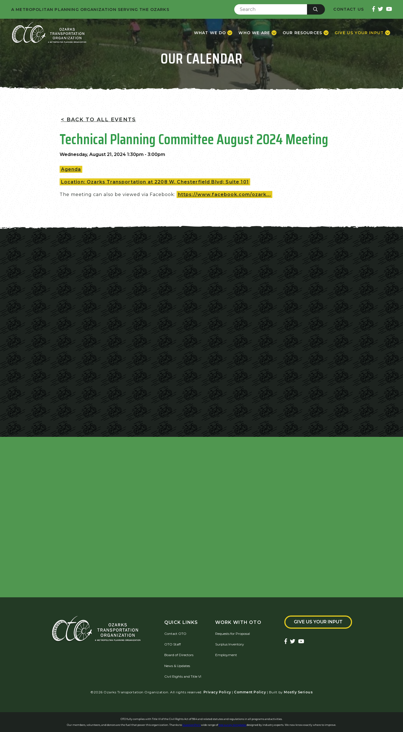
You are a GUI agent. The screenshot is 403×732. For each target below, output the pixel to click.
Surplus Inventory (229, 644)
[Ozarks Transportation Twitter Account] (380, 9)
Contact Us (348, 9)
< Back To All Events (98, 119)
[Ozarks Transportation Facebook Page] (373, 9)
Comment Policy (250, 692)
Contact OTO (175, 633)
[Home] (49, 33)
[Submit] (316, 9)
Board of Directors (178, 655)
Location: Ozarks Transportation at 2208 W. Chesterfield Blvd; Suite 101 (155, 182)
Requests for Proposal (232, 633)
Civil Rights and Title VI (182, 676)
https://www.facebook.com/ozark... (224, 194)
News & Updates (177, 666)
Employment (226, 655)
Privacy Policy (217, 692)
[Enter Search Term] (270, 9)
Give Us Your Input (318, 621)
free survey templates (233, 724)
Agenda (71, 169)
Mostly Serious (298, 692)
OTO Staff (172, 644)
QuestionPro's (191, 724)
